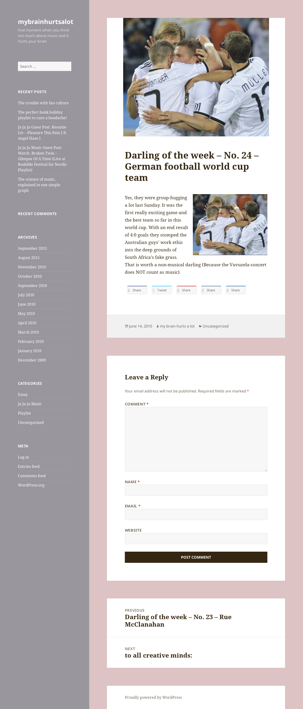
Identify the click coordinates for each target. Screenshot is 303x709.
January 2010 (29, 350)
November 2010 (32, 267)
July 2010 (26, 294)
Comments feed (32, 475)
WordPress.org (31, 485)
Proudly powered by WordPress (153, 697)
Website (133, 530)
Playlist (24, 413)
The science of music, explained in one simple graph (39, 185)
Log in (23, 457)
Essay (23, 394)
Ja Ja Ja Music (30, 403)
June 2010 (26, 304)
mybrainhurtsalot (45, 21)
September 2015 (32, 248)
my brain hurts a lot (177, 326)
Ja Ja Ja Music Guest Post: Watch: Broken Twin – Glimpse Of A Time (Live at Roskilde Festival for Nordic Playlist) (42, 158)
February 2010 (31, 341)
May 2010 (26, 313)
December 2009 (32, 360)
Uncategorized (31, 422)
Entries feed (29, 466)
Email (132, 506)
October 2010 (30, 276)
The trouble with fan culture (43, 102)
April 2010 (27, 322)
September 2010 (32, 285)
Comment (137, 404)
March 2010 (28, 332)
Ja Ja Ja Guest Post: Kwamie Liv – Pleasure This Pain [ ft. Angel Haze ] (42, 133)
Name (132, 481)
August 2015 (29, 257)
